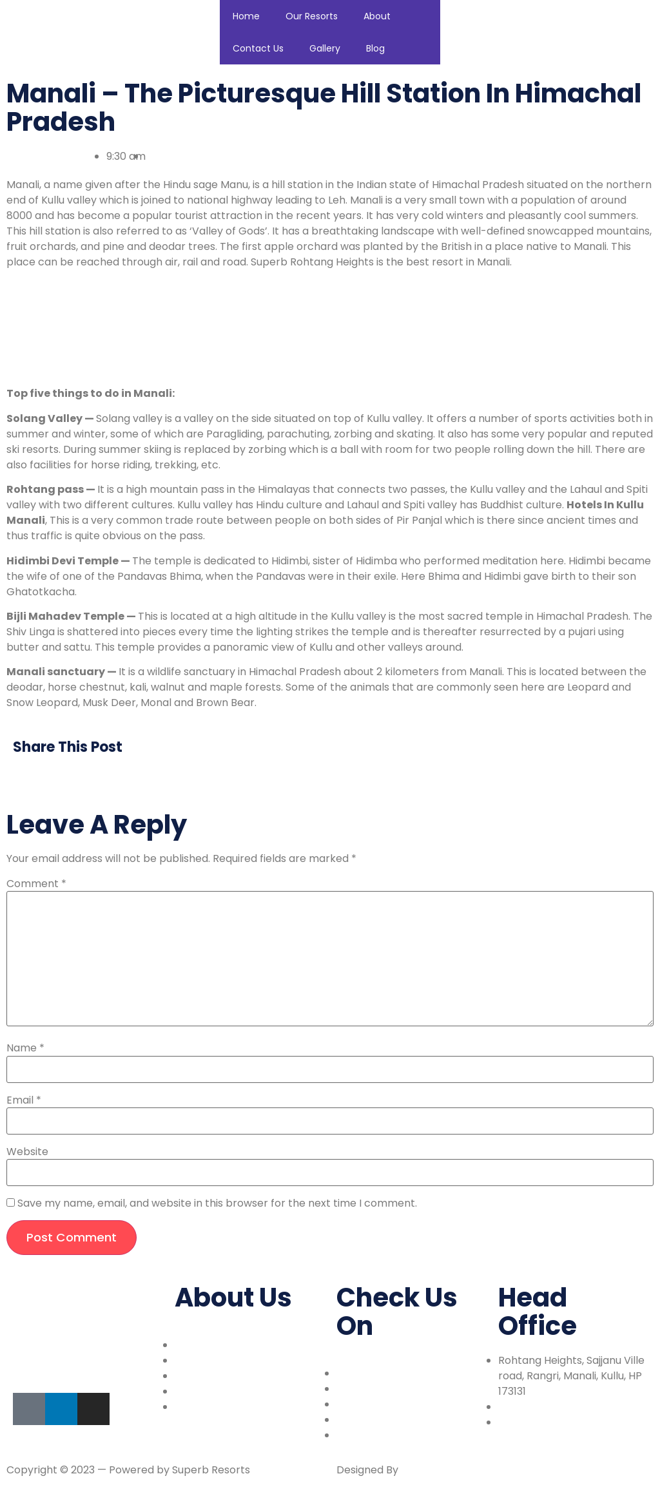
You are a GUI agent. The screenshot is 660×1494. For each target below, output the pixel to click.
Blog (375, 48)
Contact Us (258, 48)
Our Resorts (312, 16)
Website (27, 1152)
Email (23, 1100)
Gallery (324, 48)
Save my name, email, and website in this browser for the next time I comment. (217, 1203)
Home (246, 16)
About (377, 16)
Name (25, 1048)
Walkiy (417, 1469)
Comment (36, 884)
